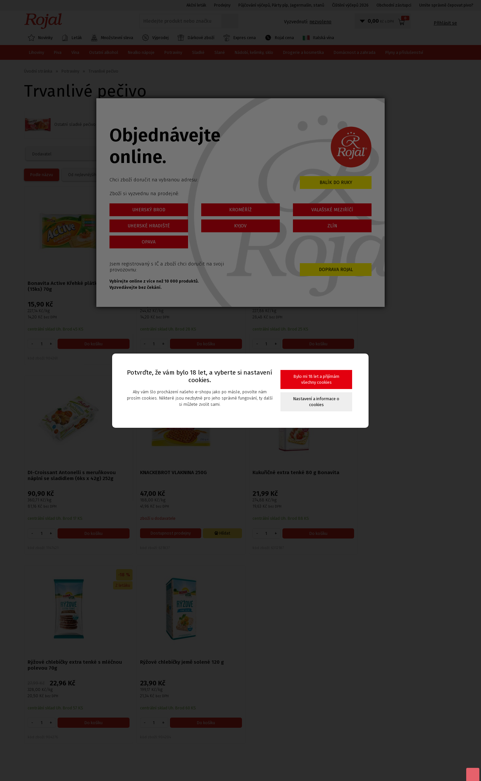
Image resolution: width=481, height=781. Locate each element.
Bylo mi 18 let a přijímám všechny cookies (316, 379)
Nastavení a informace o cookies (316, 401)
